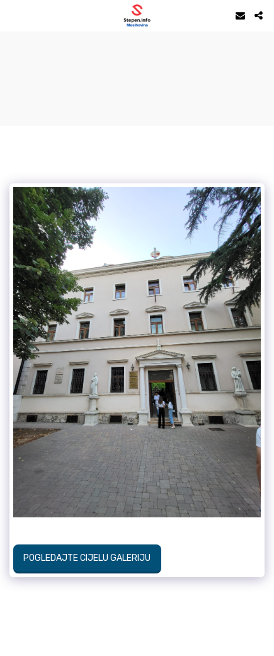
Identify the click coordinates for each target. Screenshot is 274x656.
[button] (14, 15)
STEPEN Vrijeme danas (137, 47)
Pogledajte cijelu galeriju (87, 558)
